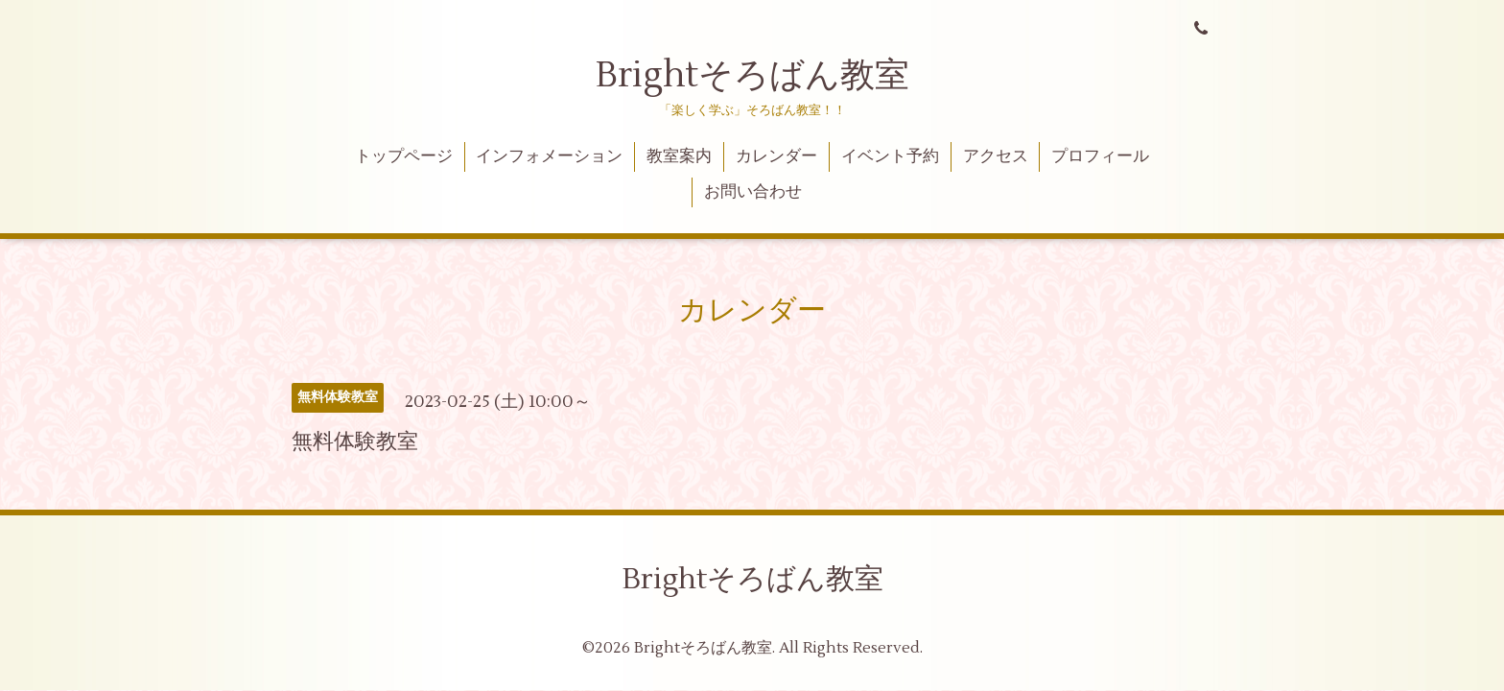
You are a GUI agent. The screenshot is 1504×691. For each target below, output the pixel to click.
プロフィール (1100, 156)
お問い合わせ (753, 192)
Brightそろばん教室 (752, 76)
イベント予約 (890, 156)
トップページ (404, 156)
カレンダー (776, 156)
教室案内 (679, 156)
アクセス (995, 156)
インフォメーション (549, 156)
